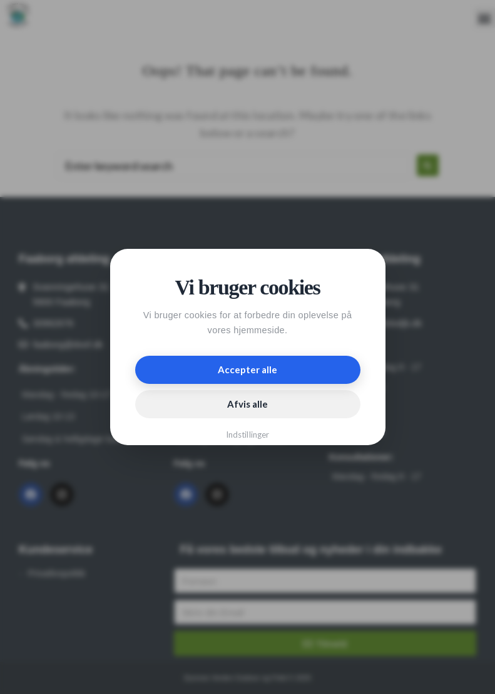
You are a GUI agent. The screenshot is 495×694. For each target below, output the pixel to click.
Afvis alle (247, 404)
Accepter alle (248, 369)
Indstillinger (247, 435)
